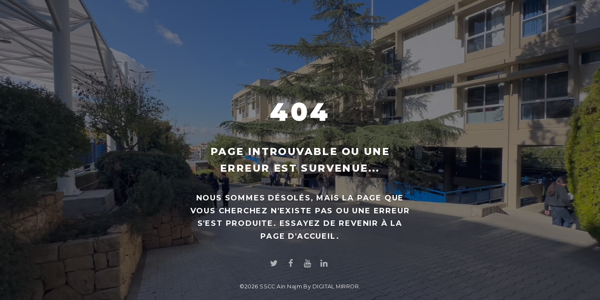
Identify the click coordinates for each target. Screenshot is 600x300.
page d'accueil (298, 236)
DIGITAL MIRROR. (336, 286)
